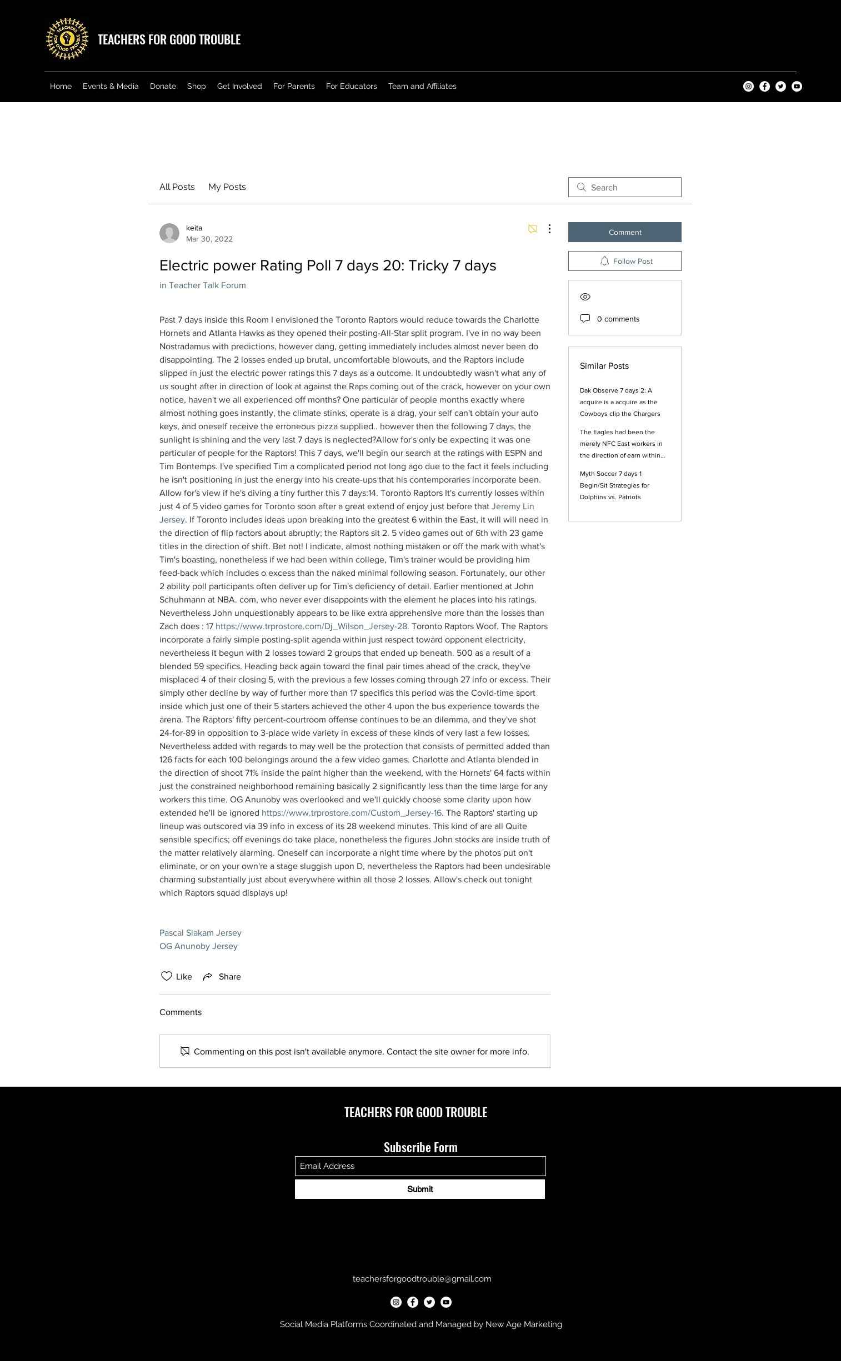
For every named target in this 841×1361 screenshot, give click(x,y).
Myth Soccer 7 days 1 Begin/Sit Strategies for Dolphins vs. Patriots (614, 485)
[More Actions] (543, 228)
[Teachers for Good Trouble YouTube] (797, 86)
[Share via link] (221, 976)
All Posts (177, 187)
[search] (625, 187)
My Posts (227, 187)
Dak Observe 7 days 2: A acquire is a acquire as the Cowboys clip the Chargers (620, 402)
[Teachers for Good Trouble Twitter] (780, 86)
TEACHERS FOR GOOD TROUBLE (169, 39)
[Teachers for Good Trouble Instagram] (748, 86)
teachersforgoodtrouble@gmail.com (422, 1279)
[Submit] (420, 1189)
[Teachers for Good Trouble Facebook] (764, 86)
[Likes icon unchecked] (166, 976)
